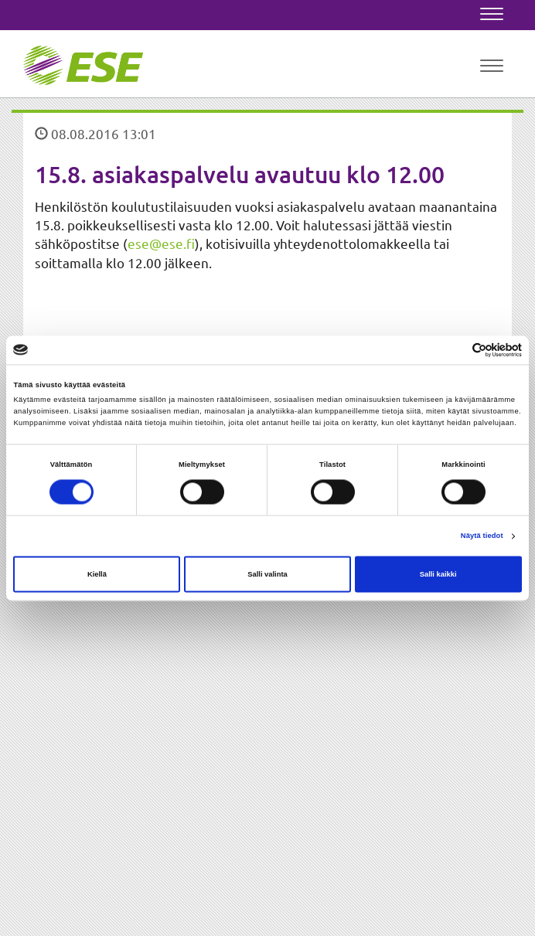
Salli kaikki (438, 574)
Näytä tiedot (482, 536)
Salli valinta (267, 574)
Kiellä (97, 574)
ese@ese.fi (161, 243)
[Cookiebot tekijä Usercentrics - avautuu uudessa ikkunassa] (454, 349)
